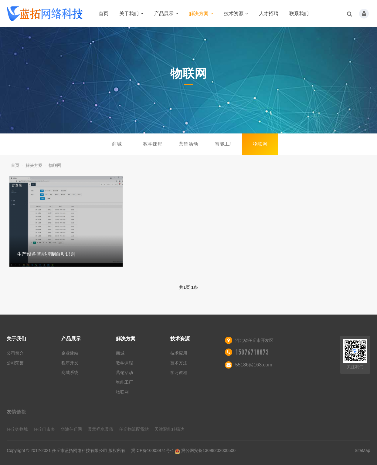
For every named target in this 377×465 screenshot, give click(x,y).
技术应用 (178, 353)
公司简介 (15, 353)
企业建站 (69, 353)
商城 (117, 144)
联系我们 (299, 13)
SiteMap (362, 450)
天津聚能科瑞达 (169, 429)
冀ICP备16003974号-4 (152, 450)
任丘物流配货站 (134, 429)
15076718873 (252, 352)
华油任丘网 (71, 429)
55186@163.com (253, 364)
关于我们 (131, 13)
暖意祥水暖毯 (100, 429)
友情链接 (16, 411)
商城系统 (69, 372)
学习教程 (178, 372)
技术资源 (236, 13)
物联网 (260, 144)
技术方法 (178, 362)
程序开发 (69, 362)
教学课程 (152, 144)
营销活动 (188, 144)
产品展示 (166, 13)
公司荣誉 (15, 362)
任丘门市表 (44, 429)
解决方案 (201, 13)
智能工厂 (224, 144)
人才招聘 (268, 13)
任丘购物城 (17, 429)
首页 (103, 13)
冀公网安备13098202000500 (208, 450)
